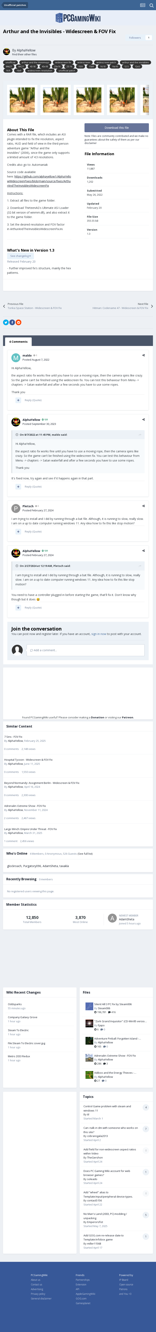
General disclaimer (41, 1298)
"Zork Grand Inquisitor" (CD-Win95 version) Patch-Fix (120, 1021)
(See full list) (85, 853)
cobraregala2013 (97, 1136)
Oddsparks (15, 1004)
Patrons (123, 1289)
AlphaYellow (26, 50)
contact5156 (94, 1200)
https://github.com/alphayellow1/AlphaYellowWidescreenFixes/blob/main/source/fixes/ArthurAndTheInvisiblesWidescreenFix (39, 181)
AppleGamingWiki (85, 1294)
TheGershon (95, 1157)
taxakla (64, 866)
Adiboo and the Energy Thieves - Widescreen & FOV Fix (114, 1073)
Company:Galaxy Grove (22, 1017)
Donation (97, 717)
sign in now (98, 634)
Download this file (117, 128)
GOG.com (81, 1298)
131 (45, 419)
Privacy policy (38, 1294)
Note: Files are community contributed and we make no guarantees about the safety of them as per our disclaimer (116, 139)
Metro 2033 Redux (19, 1056)
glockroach (14, 866)
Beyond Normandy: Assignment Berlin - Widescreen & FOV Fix (41, 783)
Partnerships (83, 1280)
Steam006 (104, 1008)
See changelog (20, 256)
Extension (81, 1284)
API (77, 1289)
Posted (36, 359)
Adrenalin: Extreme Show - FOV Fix (25, 806)
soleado (92, 1179)
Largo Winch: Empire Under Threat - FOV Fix (30, 829)
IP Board (123, 1280)
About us (35, 1280)
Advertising (37, 1289)
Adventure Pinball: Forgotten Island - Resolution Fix (116, 1039)
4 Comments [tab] (18, 342)
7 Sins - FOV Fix (13, 737)
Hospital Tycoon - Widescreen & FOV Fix (28, 759)
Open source (126, 1284)
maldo (27, 355)
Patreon (127, 717)
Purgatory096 (32, 866)
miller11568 (94, 1243)
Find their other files (24, 54)
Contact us (36, 1284)
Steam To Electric (18, 1030)
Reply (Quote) (33, 400)
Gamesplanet (83, 1303)
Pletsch (28, 506)
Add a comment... (43, 650)
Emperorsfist (95, 1222)
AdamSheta (50, 866)
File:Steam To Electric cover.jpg (26, 1043)
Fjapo (101, 1025)
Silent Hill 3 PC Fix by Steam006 (113, 1004)
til (88, 1114)
